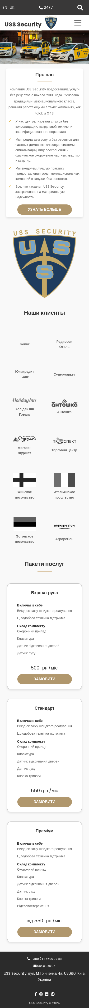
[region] (44, 47)
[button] (36, 59)
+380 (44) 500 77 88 (44, 959)
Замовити (45, 679)
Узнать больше (44, 209)
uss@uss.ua (44, 966)
